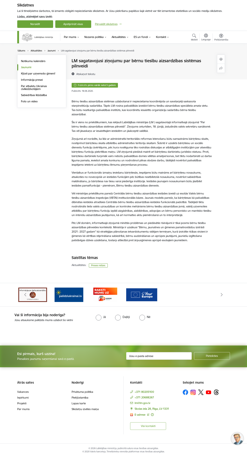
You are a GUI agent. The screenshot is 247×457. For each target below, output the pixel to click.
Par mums (23, 409)
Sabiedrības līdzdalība (34, 95)
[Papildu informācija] (152, 414)
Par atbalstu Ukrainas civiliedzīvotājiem (34, 87)
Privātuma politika (82, 392)
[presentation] (30, 332)
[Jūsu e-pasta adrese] (159, 356)
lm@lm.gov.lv (142, 403)
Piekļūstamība (80, 397)
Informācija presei (32, 79)
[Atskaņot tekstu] (85, 74)
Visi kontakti (148, 426)
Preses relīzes (98, 265)
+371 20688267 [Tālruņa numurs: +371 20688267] (144, 397)
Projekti (21, 403)
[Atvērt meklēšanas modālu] (194, 37)
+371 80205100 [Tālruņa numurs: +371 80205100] (144, 392)
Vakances (23, 392)
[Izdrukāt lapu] (221, 59)
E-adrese (140, 414)
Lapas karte (79, 403)
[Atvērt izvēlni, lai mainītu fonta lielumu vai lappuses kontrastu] (221, 37)
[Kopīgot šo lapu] (221, 68)
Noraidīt (35, 24)
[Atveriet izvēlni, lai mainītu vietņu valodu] (206, 37)
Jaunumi (26, 67)
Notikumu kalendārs (33, 61)
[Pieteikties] (212, 356)
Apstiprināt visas (73, 24)
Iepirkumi (23, 397)
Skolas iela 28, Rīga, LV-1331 (152, 408)
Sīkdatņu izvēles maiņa (85, 409)
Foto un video (29, 101)
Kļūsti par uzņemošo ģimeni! (38, 73)
